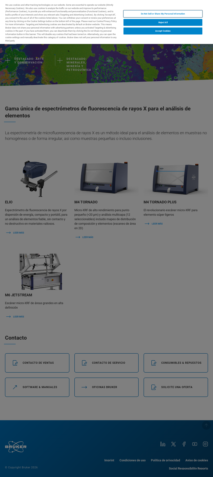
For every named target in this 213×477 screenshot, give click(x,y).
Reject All (163, 22)
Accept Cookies (163, 31)
